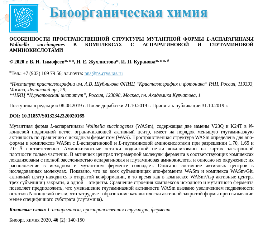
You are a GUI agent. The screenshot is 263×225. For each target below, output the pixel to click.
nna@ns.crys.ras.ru (103, 73)
